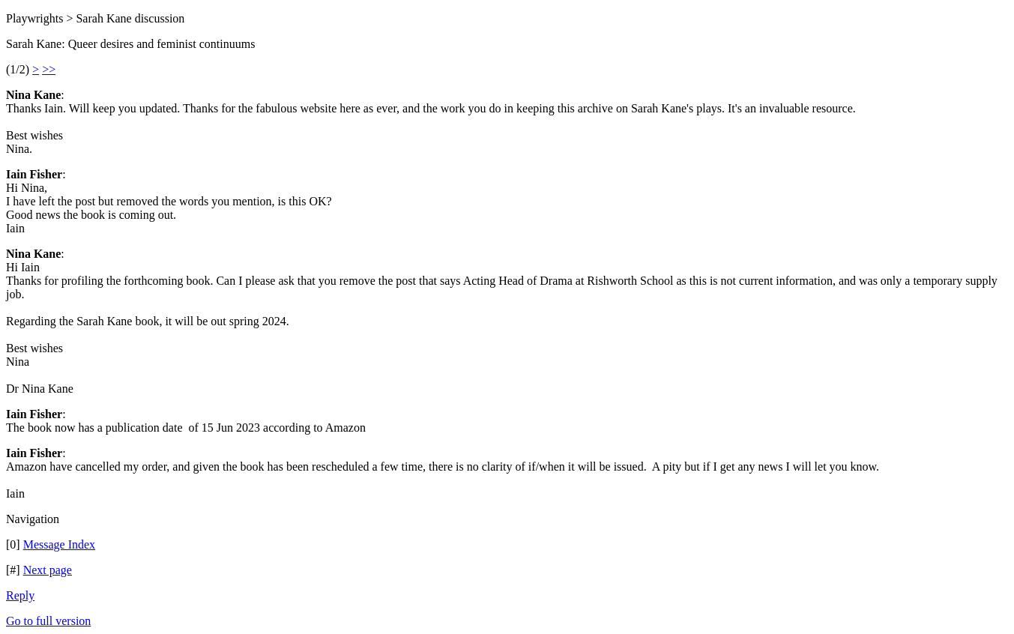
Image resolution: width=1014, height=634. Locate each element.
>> (48, 69)
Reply (20, 595)
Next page (47, 570)
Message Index (59, 544)
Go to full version (48, 621)
